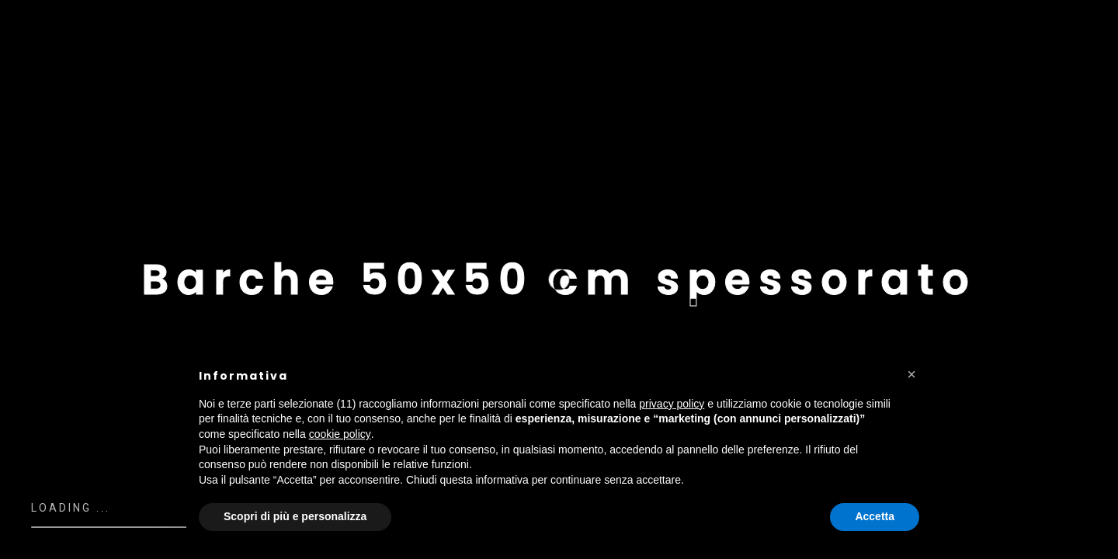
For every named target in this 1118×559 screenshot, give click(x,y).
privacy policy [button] (671, 404)
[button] (911, 374)
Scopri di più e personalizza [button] (295, 516)
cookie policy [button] (340, 434)
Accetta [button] (874, 516)
